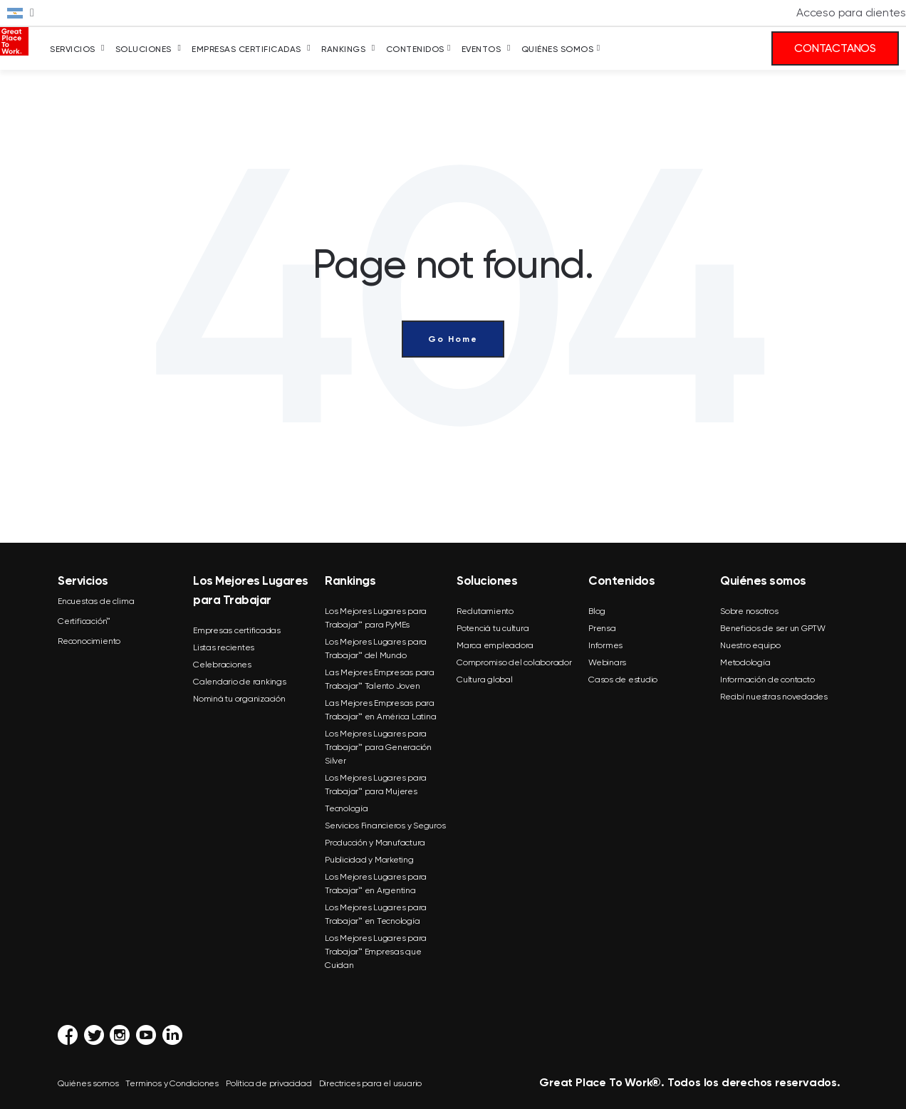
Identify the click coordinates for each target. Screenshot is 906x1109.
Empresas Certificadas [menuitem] (246, 49)
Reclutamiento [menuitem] (485, 611)
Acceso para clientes (851, 12)
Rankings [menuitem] (343, 49)
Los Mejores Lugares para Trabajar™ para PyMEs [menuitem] (376, 618)
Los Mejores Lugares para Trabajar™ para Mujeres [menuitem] (376, 784)
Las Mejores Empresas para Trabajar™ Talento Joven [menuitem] (379, 679)
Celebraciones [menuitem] (222, 665)
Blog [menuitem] (596, 611)
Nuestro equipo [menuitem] (750, 645)
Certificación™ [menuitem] (84, 621)
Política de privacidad (269, 1083)
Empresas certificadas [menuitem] (237, 630)
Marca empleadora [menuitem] (495, 645)
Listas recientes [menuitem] (223, 647)
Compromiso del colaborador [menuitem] (514, 662)
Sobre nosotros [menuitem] (749, 611)
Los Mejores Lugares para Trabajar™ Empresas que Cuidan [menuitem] (376, 951)
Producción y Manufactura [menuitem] (375, 843)
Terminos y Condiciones (172, 1083)
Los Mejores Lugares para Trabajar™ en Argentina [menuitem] (376, 883)
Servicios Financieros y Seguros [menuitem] (385, 826)
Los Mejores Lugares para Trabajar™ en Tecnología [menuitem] (376, 914)
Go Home (453, 339)
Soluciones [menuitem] (143, 49)
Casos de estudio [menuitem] (622, 679)
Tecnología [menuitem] (346, 808)
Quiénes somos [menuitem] (557, 49)
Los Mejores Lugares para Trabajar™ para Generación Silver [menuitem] (378, 747)
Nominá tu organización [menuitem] (239, 699)
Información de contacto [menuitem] (767, 679)
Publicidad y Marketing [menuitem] (369, 860)
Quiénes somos (88, 1083)
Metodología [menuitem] (745, 662)
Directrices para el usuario (370, 1083)
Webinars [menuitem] (607, 662)
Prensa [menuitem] (602, 628)
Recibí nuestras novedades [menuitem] (774, 697)
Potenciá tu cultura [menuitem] (492, 628)
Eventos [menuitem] (481, 49)
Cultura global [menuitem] (485, 679)
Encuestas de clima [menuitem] (96, 601)
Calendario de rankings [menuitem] (239, 682)
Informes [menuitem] (605, 645)
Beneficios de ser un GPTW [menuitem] (773, 628)
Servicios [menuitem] (72, 49)
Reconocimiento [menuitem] (89, 641)
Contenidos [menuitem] (415, 49)
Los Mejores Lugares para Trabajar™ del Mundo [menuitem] (376, 648)
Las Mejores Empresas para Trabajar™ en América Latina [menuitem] (380, 710)
